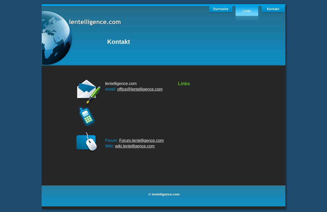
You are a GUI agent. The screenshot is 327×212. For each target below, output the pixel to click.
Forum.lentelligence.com (141, 140)
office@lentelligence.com (140, 89)
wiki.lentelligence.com (135, 146)
